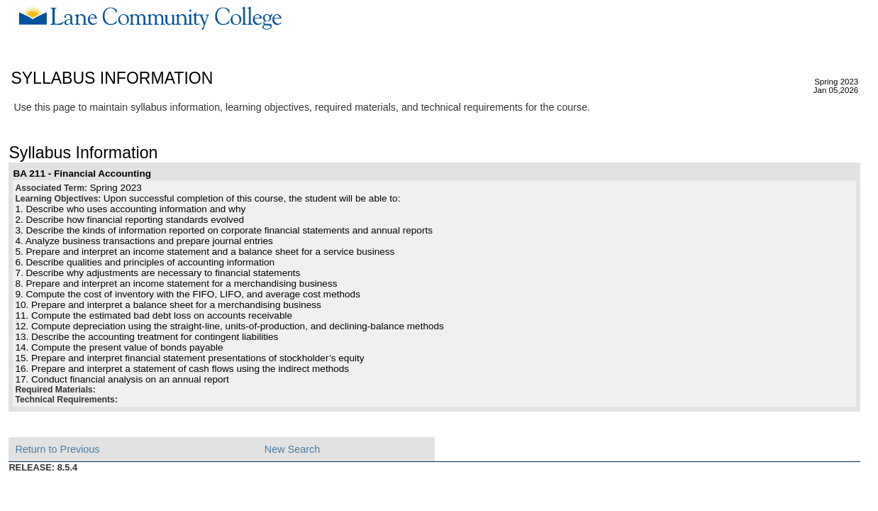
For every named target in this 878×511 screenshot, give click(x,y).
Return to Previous (57, 449)
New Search (292, 449)
